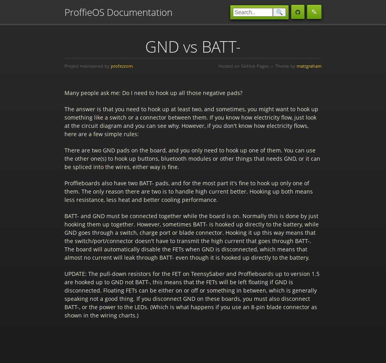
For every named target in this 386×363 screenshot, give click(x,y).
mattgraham (309, 66)
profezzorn (122, 66)
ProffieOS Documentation (118, 12)
